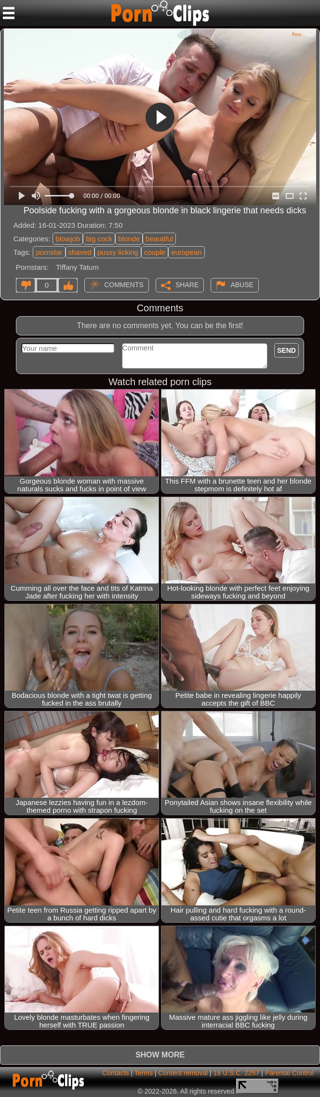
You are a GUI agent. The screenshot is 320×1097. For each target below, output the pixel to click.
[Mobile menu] (8, 13)
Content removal (183, 1073)
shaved (80, 252)
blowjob (67, 239)
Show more (160, 1055)
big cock (99, 239)
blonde (129, 239)
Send (286, 350)
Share (187, 285)
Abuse (241, 285)
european (186, 252)
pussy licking (117, 252)
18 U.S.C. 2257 (236, 1073)
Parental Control (289, 1073)
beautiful (159, 239)
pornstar (49, 252)
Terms (143, 1073)
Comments (124, 285)
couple (154, 252)
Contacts (115, 1073)
